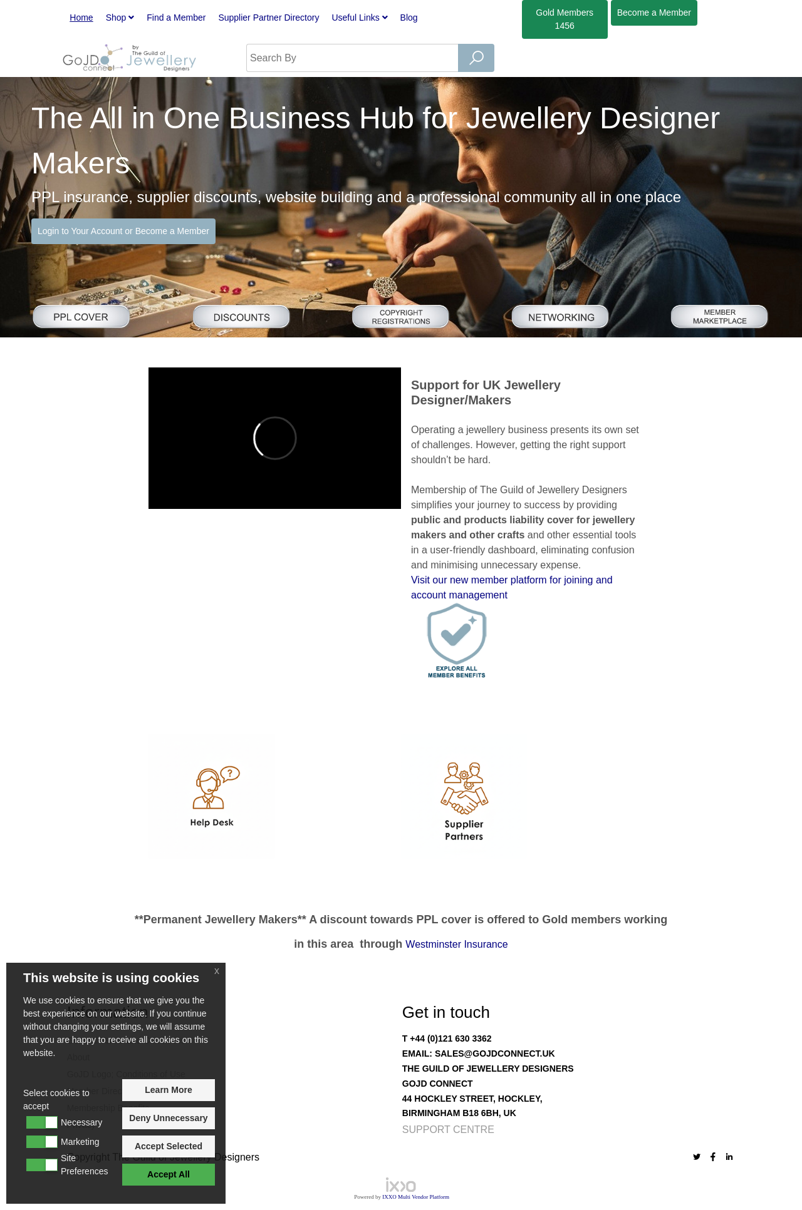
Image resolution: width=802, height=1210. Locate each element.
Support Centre (448, 1129)
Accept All (168, 1174)
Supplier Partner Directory (268, 18)
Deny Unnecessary (168, 1118)
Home (81, 18)
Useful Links (359, 18)
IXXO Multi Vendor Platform (415, 1197)
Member (654, 13)
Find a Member (176, 18)
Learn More (168, 1090)
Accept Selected (168, 1146)
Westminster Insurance (456, 944)
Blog (409, 18)
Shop (120, 18)
